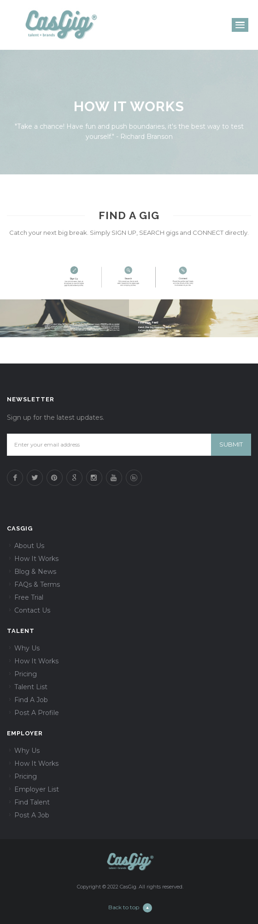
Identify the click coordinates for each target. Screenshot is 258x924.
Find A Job (31, 700)
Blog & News (35, 571)
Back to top (130, 907)
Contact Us (32, 610)
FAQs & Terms (37, 584)
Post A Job (31, 815)
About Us (29, 546)
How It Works (36, 558)
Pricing (25, 674)
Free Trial (28, 597)
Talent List (30, 687)
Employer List (36, 789)
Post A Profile (36, 713)
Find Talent (32, 802)
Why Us (27, 648)
